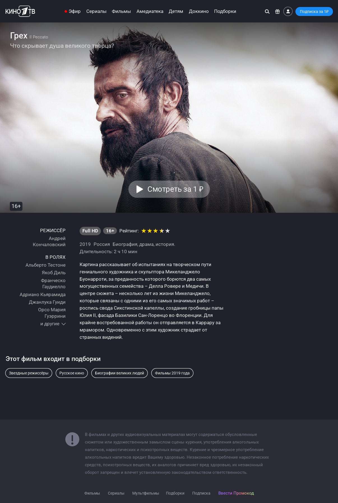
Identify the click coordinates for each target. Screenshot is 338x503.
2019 (85, 244)
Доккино (199, 11)
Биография (125, 244)
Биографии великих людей (119, 373)
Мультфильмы (145, 493)
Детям (176, 11)
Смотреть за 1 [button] (175, 189)
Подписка (201, 493)
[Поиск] (267, 11)
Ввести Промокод (236, 493)
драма (146, 244)
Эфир (75, 11)
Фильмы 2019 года (172, 373)
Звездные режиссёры (28, 373)
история (165, 244)
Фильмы (121, 11)
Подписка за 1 (314, 11)
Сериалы (96, 11)
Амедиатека (149, 11)
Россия (102, 244)
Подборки (225, 11)
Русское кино (71, 373)
